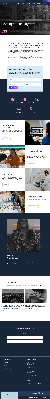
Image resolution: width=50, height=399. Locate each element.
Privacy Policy (29, 344)
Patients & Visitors (20, 3)
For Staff (6, 362)
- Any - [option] (11, 79)
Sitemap (30, 397)
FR (41, 1)
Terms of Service (36, 344)
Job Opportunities (8, 370)
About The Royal (7, 359)
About (44, 3)
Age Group (11, 81)
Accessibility (35, 397)
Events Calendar (7, 368)
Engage (33, 3)
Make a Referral (7, 365)
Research (39, 3)
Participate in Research (9, 367)
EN (39, 1)
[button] (45, 11)
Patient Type (28, 81)
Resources (28, 3)
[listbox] (25, 79)
